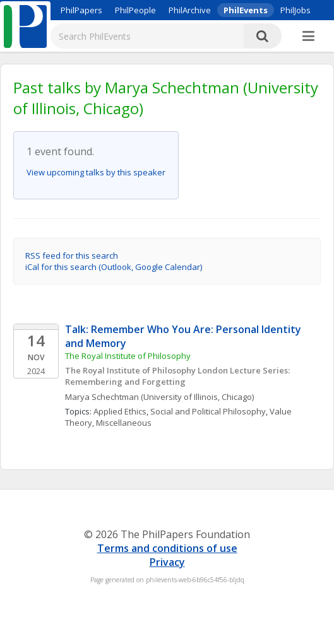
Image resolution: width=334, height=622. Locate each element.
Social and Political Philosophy (208, 411)
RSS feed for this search (71, 255)
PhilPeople (135, 10)
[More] (308, 37)
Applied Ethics (119, 411)
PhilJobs (295, 10)
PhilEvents (246, 10)
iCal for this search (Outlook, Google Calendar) (113, 267)
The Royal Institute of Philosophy (128, 355)
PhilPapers (81, 10)
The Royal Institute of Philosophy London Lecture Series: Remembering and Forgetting (178, 376)
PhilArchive (190, 10)
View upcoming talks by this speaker (96, 172)
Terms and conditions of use (167, 548)
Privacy (167, 562)
